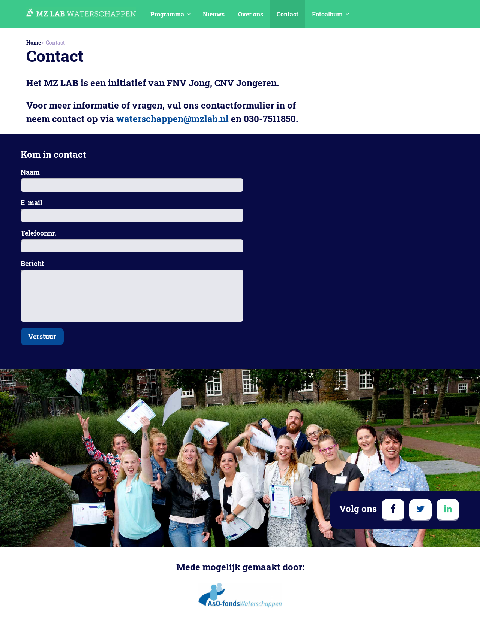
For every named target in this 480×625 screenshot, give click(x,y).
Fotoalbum (327, 14)
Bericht (32, 263)
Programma (167, 14)
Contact (287, 14)
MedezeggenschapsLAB (81, 13)
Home (33, 42)
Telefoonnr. (38, 232)
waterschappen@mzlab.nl (172, 119)
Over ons (250, 14)
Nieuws (214, 14)
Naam (30, 171)
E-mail (31, 202)
